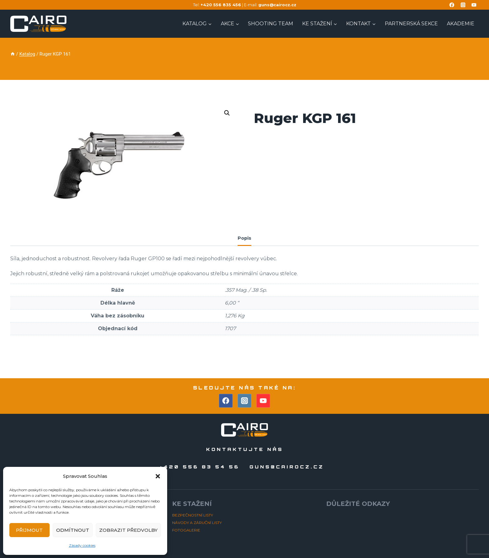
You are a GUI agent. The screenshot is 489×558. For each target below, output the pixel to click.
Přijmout (29, 530)
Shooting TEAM (270, 24)
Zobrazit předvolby (128, 530)
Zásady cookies (82, 545)
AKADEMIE (460, 24)
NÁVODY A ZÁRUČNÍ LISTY (197, 522)
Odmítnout (72, 530)
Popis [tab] (244, 238)
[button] (158, 476)
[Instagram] (463, 5)
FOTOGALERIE (186, 530)
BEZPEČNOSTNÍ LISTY (192, 515)
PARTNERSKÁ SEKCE (411, 24)
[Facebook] (452, 5)
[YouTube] (474, 5)
